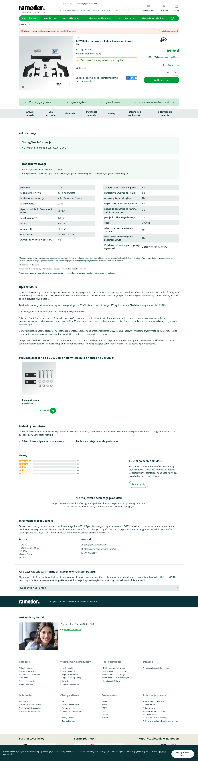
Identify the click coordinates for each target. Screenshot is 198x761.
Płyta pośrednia (30, 400)
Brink (105, 700)
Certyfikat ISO (25, 700)
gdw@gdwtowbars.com (95, 543)
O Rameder (25, 694)
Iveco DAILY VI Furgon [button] (33, 587)
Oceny (111, 113)
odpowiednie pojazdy (165, 113)
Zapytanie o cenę (68, 720)
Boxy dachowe (50, 18)
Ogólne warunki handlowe (154, 710)
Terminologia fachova (111, 680)
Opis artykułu (51, 113)
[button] (164, 7)
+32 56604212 (91, 552)
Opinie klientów (150, 713)
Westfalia (106, 717)
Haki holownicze (29, 18)
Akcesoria (70, 113)
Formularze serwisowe (71, 704)
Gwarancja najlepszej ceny (72, 710)
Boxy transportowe (127, 18)
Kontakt (65, 713)
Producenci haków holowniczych (116, 677)
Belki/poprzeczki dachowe (100, 18)
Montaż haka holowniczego (114, 673)
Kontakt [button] (68, 3)
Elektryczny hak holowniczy (114, 667)
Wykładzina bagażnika (70, 683)
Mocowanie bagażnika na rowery (157, 667)
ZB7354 (61, 210)
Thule (105, 713)
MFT (105, 707)
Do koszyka (163, 79)
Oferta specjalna (26, 683)
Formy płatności (68, 707)
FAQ (63, 700)
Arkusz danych (30, 113)
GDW (105, 704)
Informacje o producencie (134, 113)
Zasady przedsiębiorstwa (30, 710)
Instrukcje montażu (91, 113)
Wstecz (23, 24)
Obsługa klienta (69, 694)
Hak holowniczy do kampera (114, 670)
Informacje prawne (154, 694)
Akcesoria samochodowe (153, 18)
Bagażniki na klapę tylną (71, 677)
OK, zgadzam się (182, 754)
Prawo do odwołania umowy (155, 717)
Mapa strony (149, 704)
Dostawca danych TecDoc (30, 704)
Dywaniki (24, 677)
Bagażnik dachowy (69, 670)
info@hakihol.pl (72, 628)
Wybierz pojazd (168, 30)
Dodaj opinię (138, 483)
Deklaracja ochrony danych (155, 700)
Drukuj (82, 68)
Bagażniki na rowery (72, 18)
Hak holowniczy (68, 667)
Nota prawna (149, 707)
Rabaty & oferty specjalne (30, 707)
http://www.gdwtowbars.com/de (100, 548)
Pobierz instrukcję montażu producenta (43, 441)
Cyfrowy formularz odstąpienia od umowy (161, 720)
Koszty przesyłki (68, 717)
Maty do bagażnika (27, 680)
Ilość (167, 72)
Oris (104, 710)
